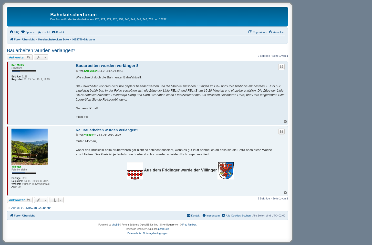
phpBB (115, 224)
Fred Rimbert (189, 224)
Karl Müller (17, 65)
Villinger (16, 166)
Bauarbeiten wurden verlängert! (41, 50)
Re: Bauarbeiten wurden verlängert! (107, 130)
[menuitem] (14, 32)
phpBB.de (163, 229)
